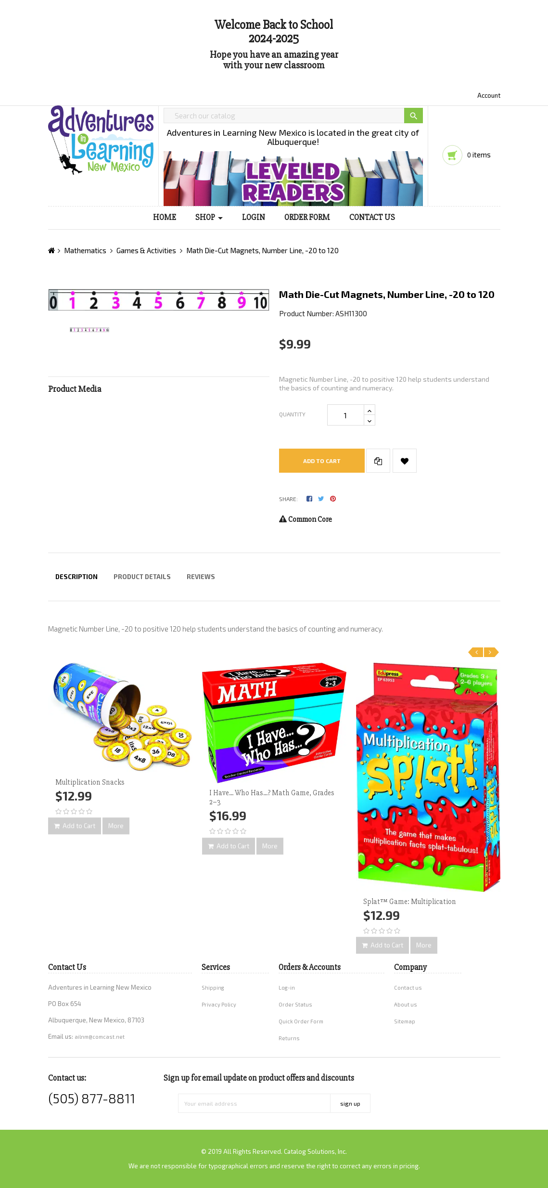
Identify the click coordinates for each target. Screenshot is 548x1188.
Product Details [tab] (142, 577)
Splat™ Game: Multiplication (409, 901)
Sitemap (404, 1021)
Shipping (213, 987)
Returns (289, 1038)
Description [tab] (76, 577)
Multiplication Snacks (90, 782)
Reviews (201, 577)
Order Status (295, 1004)
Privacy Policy (219, 1004)
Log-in (287, 987)
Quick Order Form (301, 1021)
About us (405, 1004)
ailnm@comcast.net (100, 1036)
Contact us (408, 987)
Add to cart (322, 460)
